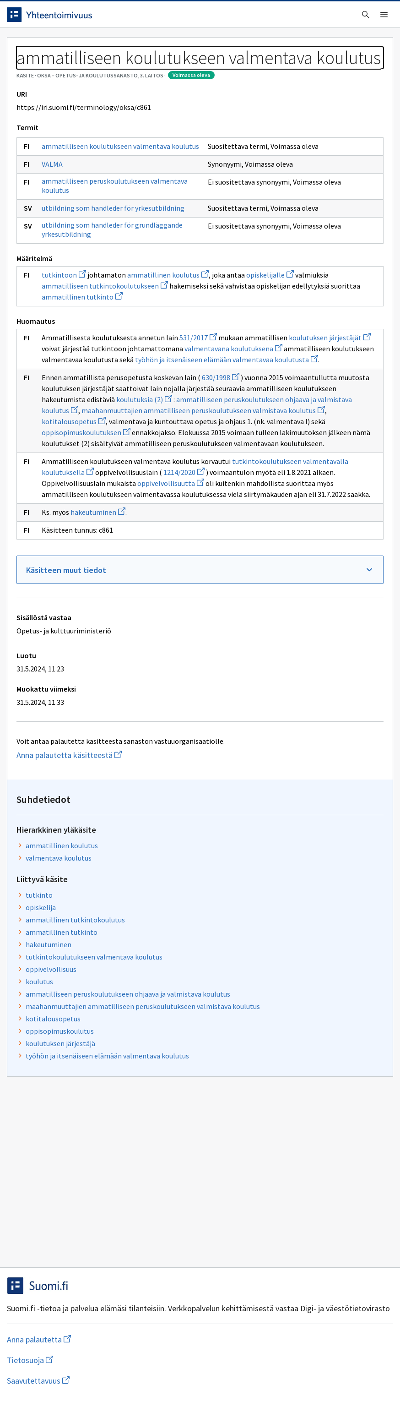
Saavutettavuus (192, 1380)
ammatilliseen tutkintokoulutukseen (112, 449)
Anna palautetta (46, 1380)
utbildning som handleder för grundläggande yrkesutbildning (73, 372)
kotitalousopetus (120, 683)
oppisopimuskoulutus (286, 359)
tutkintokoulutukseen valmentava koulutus (306, 262)
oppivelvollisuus (277, 278)
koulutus (265, 290)
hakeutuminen (104, 873)
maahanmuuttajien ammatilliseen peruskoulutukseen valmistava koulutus (120, 672)
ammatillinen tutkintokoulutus (301, 219)
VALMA (59, 267)
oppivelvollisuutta (177, 811)
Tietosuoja (119, 1380)
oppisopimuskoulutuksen (108, 705)
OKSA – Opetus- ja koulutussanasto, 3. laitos (123, 68)
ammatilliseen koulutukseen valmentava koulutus (81, 240)
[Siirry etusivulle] (56, 18)
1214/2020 (190, 789)
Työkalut (79, 46)
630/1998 (67, 606)
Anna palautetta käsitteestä (107, 1127)
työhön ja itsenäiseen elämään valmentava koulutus (300, 390)
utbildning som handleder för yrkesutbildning (73, 333)
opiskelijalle (119, 438)
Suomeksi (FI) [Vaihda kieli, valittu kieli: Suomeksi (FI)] (283, 17)
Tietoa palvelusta (146, 46)
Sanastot (28, 68)
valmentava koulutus (285, 157)
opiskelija (267, 207)
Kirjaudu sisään (362, 18)
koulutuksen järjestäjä (286, 371)
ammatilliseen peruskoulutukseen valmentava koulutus (81, 293)
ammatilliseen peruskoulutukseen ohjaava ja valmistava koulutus (305, 309)
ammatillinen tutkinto (119, 471)
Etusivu (28, 46)
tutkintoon (71, 427)
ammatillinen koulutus (288, 145)
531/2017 (67, 523)
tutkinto (265, 194)
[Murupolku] (200, 68)
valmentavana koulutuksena (154, 545)
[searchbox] (168, 18)
